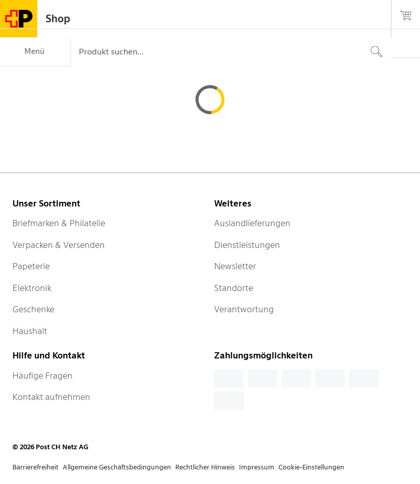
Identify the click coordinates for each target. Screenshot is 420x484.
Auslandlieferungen (252, 223)
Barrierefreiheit (35, 467)
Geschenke (33, 309)
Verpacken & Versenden (58, 245)
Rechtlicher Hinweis (205, 467)
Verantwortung (244, 309)
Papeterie (31, 266)
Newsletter (235, 266)
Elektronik (31, 288)
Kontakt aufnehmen (51, 397)
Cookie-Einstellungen (311, 467)
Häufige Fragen (42, 375)
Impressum (256, 467)
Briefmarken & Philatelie (58, 223)
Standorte (233, 288)
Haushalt (29, 331)
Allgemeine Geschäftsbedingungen (117, 467)
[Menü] (35, 51)
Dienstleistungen (247, 245)
